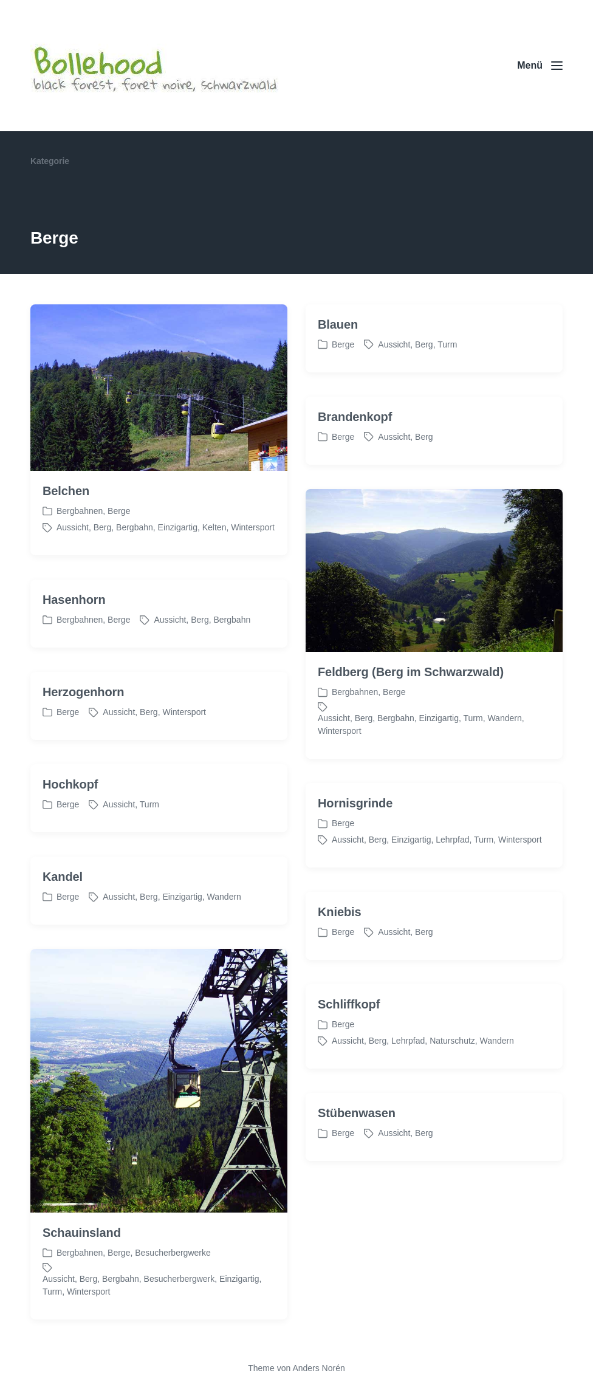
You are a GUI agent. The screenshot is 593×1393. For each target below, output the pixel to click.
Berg (103, 527)
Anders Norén (318, 1368)
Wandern (504, 753)
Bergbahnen (80, 511)
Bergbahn (134, 527)
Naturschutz (452, 1075)
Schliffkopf (349, 1039)
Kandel (63, 911)
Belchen (66, 491)
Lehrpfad (452, 874)
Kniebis (340, 946)
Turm (447, 344)
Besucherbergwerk (179, 1313)
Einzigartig (177, 527)
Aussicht (73, 527)
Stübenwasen (357, 1147)
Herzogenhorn (83, 726)
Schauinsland (82, 1266)
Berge (119, 511)
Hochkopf (70, 819)
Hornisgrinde (355, 837)
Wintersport (253, 527)
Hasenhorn (74, 634)
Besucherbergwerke (173, 1287)
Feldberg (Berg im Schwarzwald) (411, 706)
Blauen (338, 324)
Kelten (214, 527)
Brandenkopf (355, 416)
